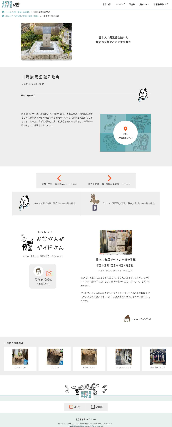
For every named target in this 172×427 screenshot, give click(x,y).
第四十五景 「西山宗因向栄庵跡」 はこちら (109, 180)
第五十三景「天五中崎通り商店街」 (115, 265)
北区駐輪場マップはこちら (86, 419)
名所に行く (107, 4)
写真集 (132, 4)
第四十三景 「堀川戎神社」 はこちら (59, 180)
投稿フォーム (144, 4)
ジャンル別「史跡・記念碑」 (18, 12)
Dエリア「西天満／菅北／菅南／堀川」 (23, 16)
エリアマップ (120, 4)
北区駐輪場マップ (160, 4)
